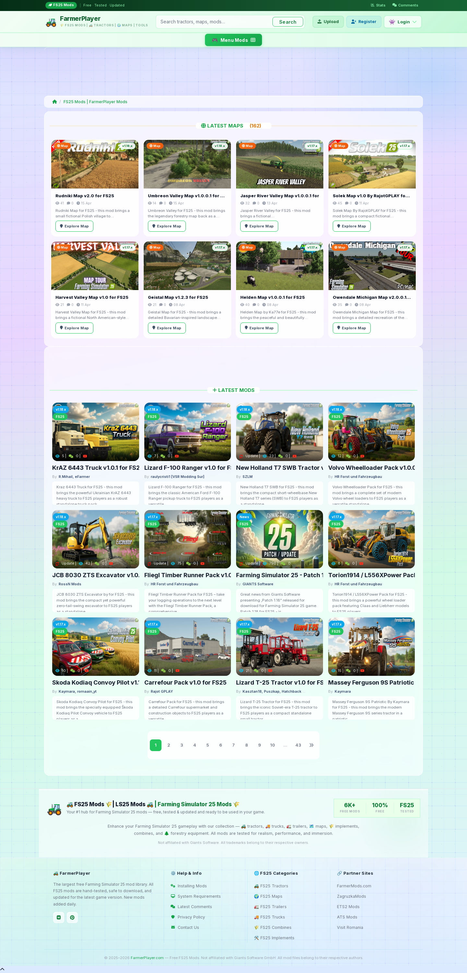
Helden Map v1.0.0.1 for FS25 (272, 297)
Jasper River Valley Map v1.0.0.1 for (279, 195)
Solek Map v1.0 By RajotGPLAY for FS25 (372, 195)
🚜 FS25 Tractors (271, 885)
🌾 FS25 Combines (273, 927)
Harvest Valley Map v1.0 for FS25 (91, 297)
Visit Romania (350, 927)
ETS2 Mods (348, 906)
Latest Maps (233, 126)
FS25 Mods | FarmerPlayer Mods (95, 101)
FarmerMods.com (354, 885)
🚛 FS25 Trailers (270, 906)
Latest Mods (233, 390)
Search (287, 22)
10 (272, 745)
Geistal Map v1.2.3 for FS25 (178, 297)
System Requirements (196, 896)
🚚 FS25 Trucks (269, 917)
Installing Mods (189, 885)
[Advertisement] (232, 71)
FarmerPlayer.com (147, 957)
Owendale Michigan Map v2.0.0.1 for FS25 (372, 297)
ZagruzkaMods (351, 896)
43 (298, 745)
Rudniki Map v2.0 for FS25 (84, 195)
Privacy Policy (188, 917)
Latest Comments (191, 906)
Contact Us (185, 927)
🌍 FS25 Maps (268, 896)
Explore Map (74, 226)
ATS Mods (347, 917)
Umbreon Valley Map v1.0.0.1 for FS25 (187, 195)
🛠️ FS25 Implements (274, 937)
